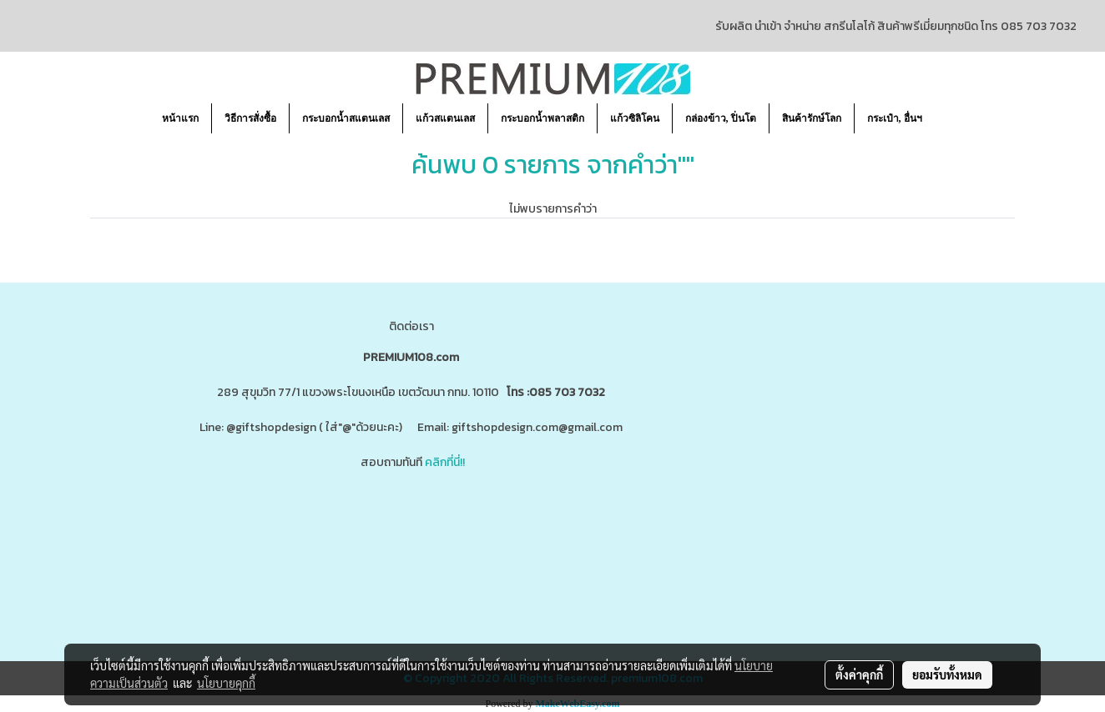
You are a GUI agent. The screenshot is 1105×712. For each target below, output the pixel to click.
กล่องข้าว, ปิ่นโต (720, 118)
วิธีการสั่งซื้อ (250, 118)
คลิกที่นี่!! (445, 462)
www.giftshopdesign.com (444, 528)
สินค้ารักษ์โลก (811, 118)
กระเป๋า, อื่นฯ (894, 118)
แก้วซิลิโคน (634, 118)
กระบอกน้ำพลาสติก (542, 118)
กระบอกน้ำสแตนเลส (346, 118)
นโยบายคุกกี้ (226, 682)
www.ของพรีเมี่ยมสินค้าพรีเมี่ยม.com (279, 528)
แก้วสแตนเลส (445, 118)
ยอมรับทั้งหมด (947, 674)
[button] (949, 118)
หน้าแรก (180, 118)
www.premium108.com (573, 528)
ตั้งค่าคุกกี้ (859, 674)
